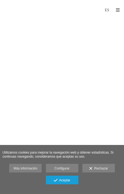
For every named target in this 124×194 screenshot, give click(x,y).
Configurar (61, 168)
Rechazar (98, 169)
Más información (25, 168)
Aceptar (62, 180)
